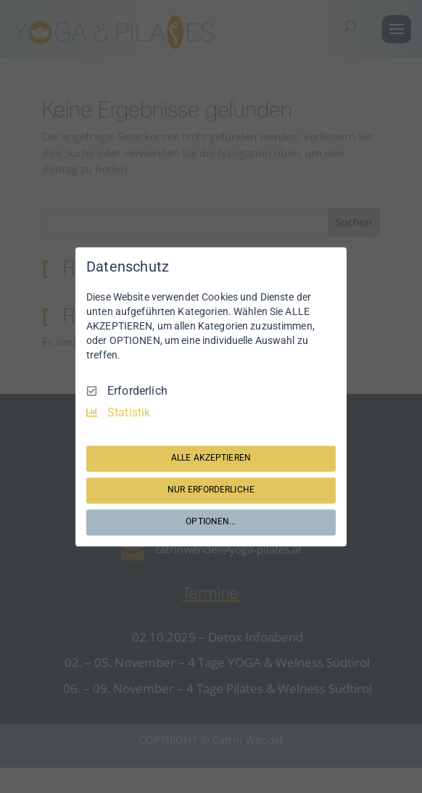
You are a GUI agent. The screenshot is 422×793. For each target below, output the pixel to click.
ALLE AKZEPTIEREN (211, 458)
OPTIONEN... (211, 522)
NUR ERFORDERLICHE (211, 490)
